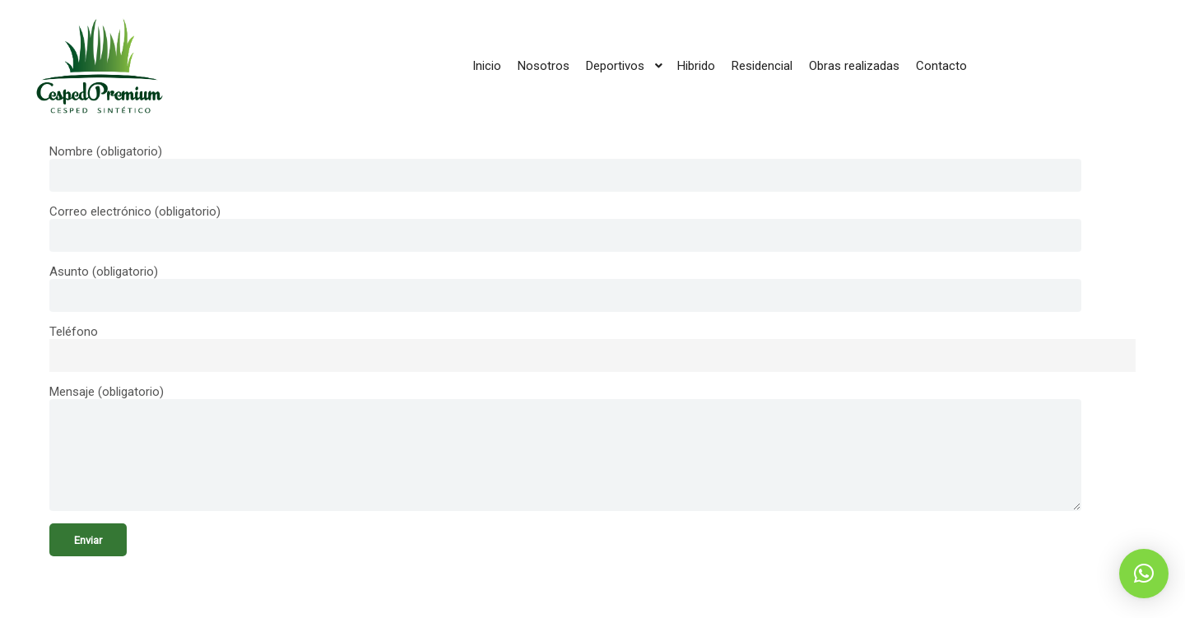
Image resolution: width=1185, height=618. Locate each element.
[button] (1144, 573)
